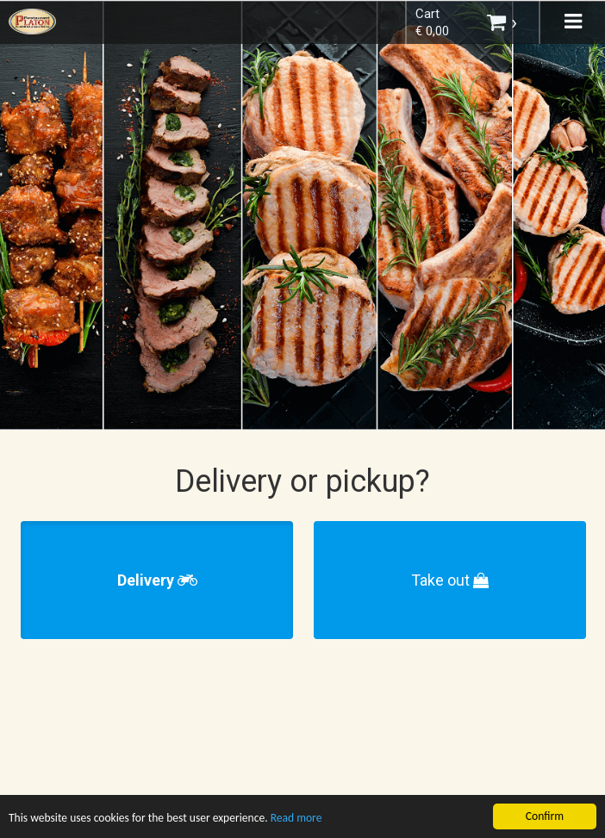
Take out (450, 580)
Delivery (157, 580)
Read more (297, 820)
